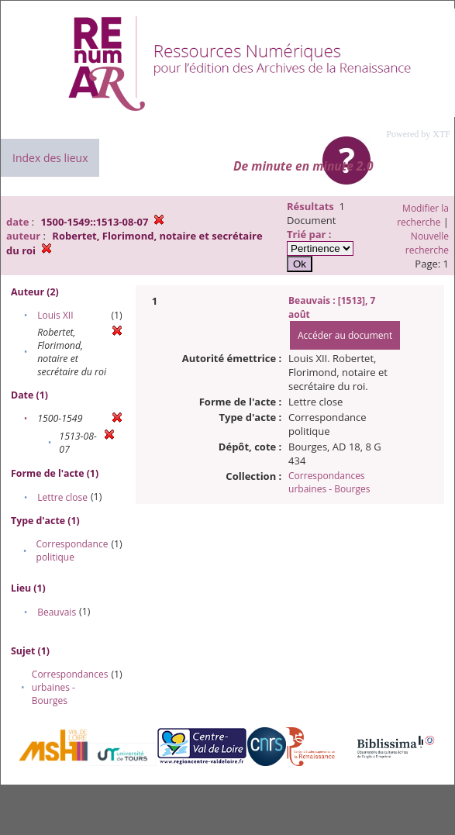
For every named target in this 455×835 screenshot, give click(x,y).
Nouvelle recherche (427, 243)
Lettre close (62, 497)
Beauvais (56, 612)
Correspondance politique (72, 550)
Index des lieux (50, 157)
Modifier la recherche (423, 215)
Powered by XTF (418, 134)
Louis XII (55, 315)
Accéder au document (345, 335)
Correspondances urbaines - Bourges (70, 687)
